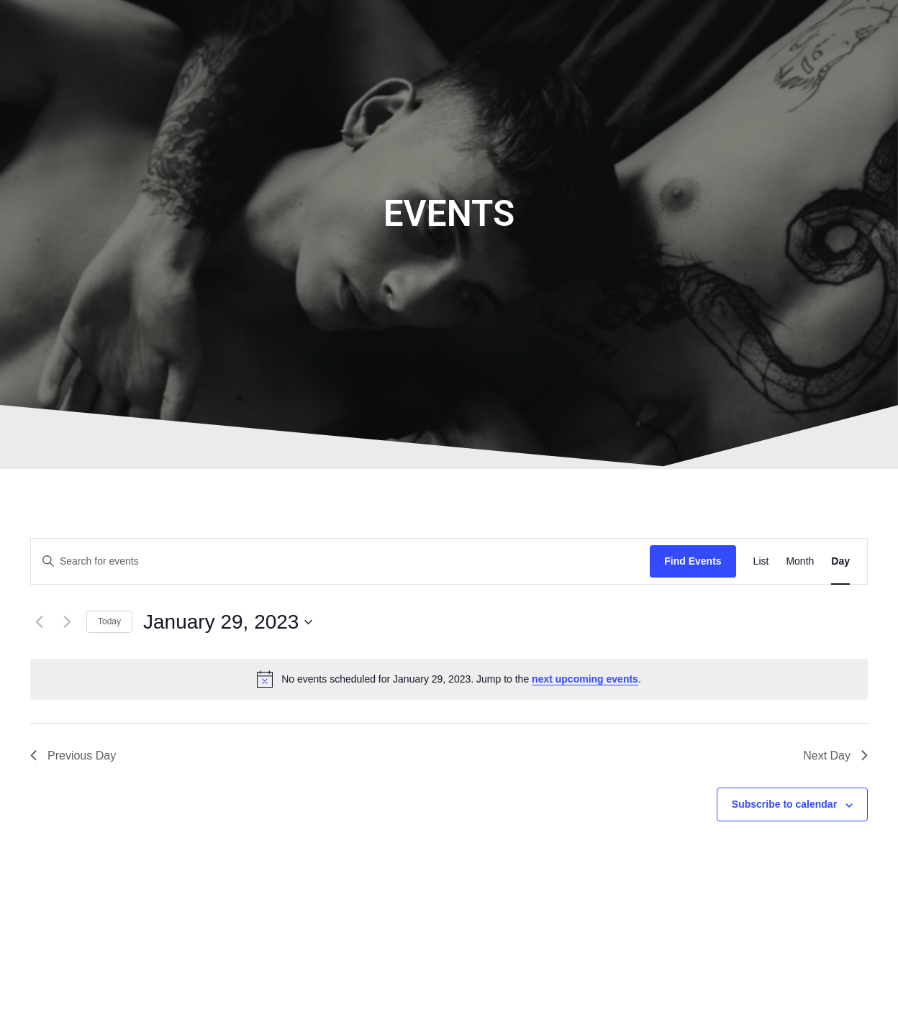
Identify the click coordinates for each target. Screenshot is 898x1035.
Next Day (835, 755)
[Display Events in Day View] (840, 561)
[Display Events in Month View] (800, 561)
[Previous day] (38, 622)
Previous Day (73, 755)
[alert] (449, 679)
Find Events (692, 561)
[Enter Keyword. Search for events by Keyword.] (340, 561)
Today (109, 621)
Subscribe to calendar (784, 804)
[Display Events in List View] (761, 561)
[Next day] (67, 622)
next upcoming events (585, 679)
